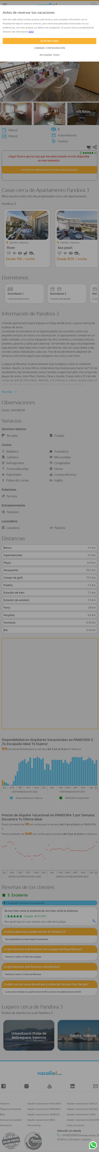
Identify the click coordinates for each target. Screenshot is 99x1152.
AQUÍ (31, 31)
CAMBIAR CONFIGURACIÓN (49, 47)
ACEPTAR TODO (49, 40)
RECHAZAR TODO (50, 54)
